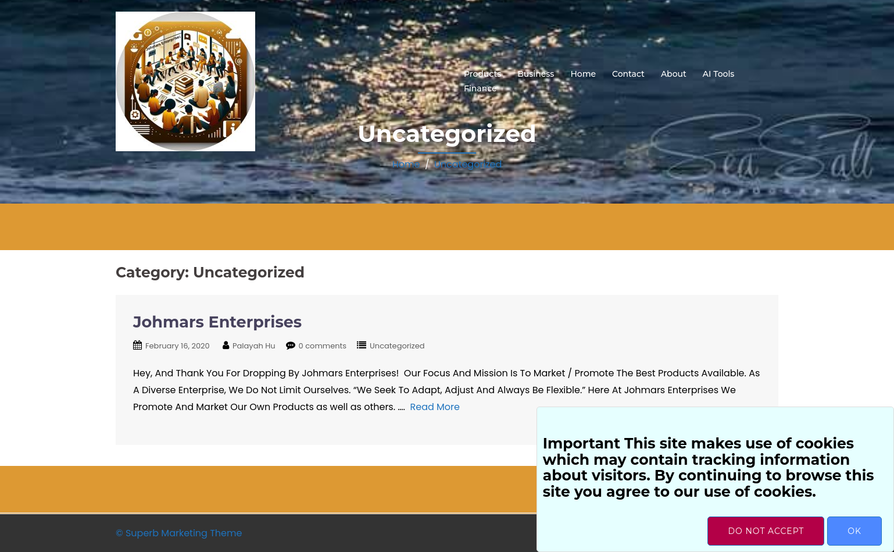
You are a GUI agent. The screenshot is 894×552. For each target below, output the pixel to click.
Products (482, 74)
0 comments (323, 345)
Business (535, 74)
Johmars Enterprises (217, 322)
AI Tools (719, 74)
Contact (628, 74)
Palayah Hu (254, 345)
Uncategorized (468, 164)
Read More (435, 407)
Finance (480, 88)
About (673, 74)
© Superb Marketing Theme (179, 533)
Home (583, 74)
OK (854, 531)
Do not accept (766, 531)
